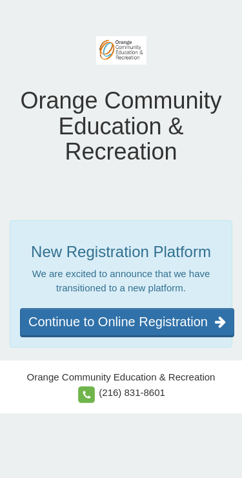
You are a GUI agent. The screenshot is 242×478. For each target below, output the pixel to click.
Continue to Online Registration (127, 322)
